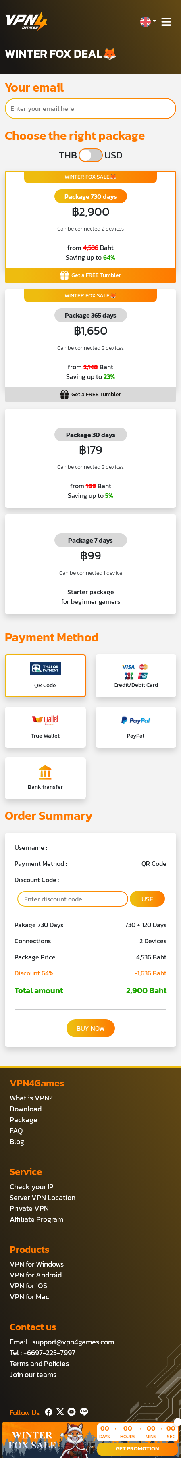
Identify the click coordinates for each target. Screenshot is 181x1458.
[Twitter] (58, 1411)
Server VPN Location (42, 1197)
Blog (17, 1141)
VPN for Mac (29, 1296)
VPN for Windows (37, 1263)
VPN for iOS (28, 1285)
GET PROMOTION (137, 1448)
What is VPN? (31, 1097)
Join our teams (33, 1374)
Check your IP (32, 1186)
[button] (148, 21)
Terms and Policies (39, 1363)
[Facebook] (48, 1411)
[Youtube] (70, 1411)
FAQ (16, 1130)
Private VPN (29, 1208)
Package (23, 1119)
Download (26, 1108)
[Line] (82, 1411)
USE (147, 899)
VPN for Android (36, 1274)
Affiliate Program (36, 1219)
